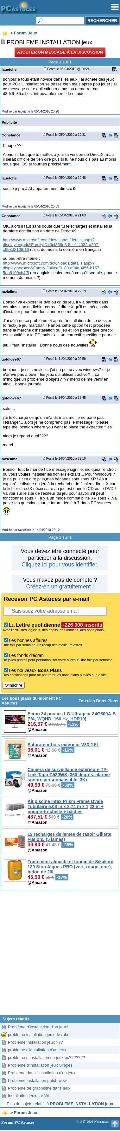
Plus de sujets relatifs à (60, 1103)
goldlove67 (11, 359)
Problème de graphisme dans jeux (39, 1088)
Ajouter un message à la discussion (60, 52)
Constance (11, 135)
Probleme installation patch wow (37, 1080)
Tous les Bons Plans (98, 700)
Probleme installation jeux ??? (35, 1042)
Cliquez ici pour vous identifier (59, 564)
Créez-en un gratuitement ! (60, 586)
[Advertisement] (59, 955)
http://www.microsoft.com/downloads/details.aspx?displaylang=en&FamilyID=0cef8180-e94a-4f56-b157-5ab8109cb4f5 (52, 268)
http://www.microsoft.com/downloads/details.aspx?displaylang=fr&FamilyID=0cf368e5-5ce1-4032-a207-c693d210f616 (51, 244)
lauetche (9, 69)
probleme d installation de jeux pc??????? (46, 1057)
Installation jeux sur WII (29, 1095)
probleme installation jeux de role (38, 1034)
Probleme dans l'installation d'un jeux (41, 1072)
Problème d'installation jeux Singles (40, 1065)
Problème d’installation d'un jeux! (38, 1027)
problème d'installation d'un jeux (37, 1049)
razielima (9, 291)
